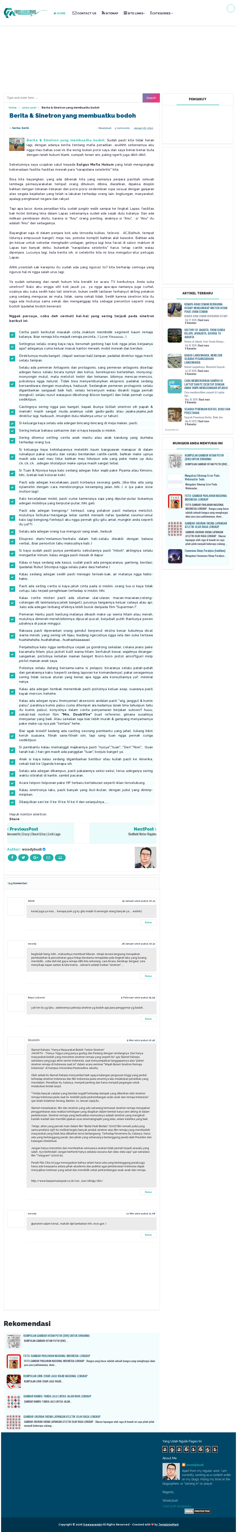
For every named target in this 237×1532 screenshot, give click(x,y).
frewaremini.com (172, 430)
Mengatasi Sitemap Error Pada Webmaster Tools (202, 477)
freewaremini (92, 1524)
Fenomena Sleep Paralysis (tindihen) (205, 550)
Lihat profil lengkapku (176, 1506)
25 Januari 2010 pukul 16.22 (138, 901)
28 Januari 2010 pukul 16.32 (138, 943)
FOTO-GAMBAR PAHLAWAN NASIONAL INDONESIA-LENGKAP (56, 1355)
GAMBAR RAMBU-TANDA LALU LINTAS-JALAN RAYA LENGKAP (57, 1396)
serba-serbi (20, 128)
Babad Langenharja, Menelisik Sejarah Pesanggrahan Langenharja (203, 359)
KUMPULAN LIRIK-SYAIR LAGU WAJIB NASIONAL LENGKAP (55, 1376)
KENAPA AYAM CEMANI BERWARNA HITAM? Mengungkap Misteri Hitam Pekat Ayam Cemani (205, 308)
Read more (203, 320)
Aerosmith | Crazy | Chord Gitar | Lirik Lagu (33, 833)
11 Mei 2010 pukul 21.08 (140, 1213)
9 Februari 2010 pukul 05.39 (138, 997)
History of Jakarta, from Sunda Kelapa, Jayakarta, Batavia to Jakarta (204, 333)
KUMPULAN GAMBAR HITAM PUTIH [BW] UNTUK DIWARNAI (56, 1335)
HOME (59, 13)
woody (32, 943)
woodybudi (32, 849)
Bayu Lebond (36, 997)
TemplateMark (168, 1524)
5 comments (122, 128)
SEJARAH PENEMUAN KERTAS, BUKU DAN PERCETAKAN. (207, 411)
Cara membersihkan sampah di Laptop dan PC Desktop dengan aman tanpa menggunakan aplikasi (206, 384)
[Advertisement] (118, 59)
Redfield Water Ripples (142, 833)
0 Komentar (190, 323)
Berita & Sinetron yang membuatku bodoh (65, 140)
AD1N (31, 901)
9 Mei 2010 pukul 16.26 (141, 1040)
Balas (148, 922)
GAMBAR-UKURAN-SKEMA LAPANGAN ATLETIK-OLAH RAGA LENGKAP (62, 1416)
